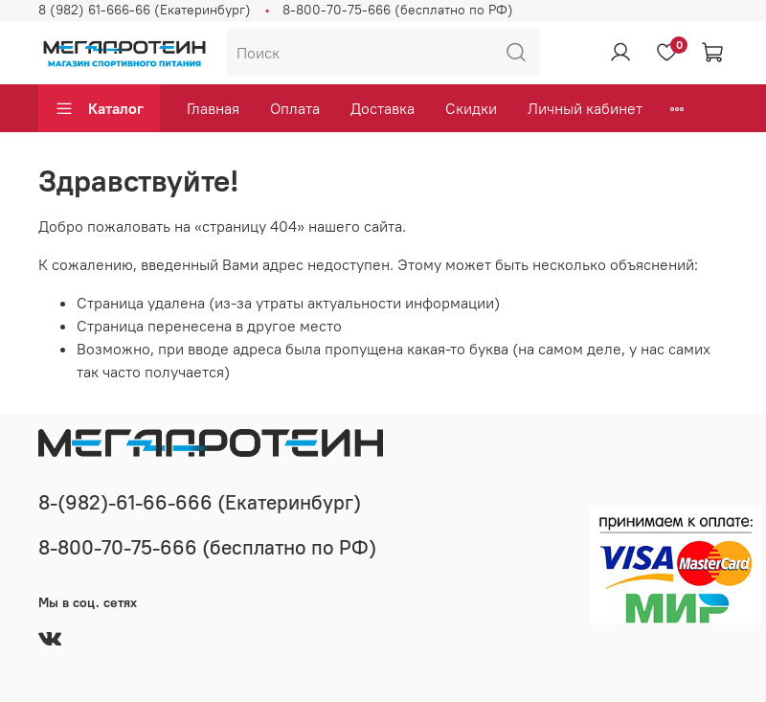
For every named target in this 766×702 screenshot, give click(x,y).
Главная (213, 108)
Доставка (382, 108)
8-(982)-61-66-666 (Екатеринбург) (199, 502)
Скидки (471, 108)
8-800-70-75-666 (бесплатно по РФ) (397, 9)
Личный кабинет (585, 108)
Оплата (295, 108)
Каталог (99, 108)
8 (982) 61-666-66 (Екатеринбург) (144, 9)
